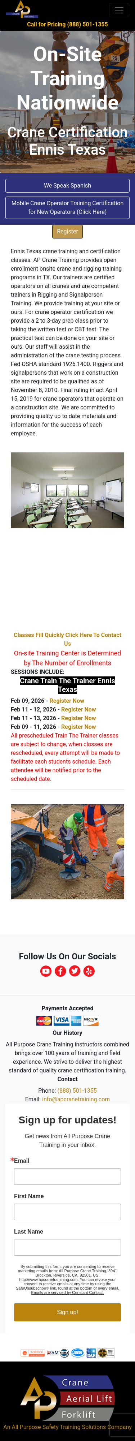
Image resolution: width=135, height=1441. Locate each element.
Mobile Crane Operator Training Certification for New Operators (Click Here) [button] (67, 207)
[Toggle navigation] (119, 10)
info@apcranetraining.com (76, 1099)
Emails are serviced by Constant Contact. (67, 1292)
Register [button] (67, 231)
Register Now (66, 700)
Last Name (28, 1232)
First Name (29, 1196)
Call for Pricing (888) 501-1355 (67, 24)
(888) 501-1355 (76, 1090)
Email (22, 1161)
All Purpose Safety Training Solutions (59, 1427)
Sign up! (67, 1312)
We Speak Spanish (67, 185)
